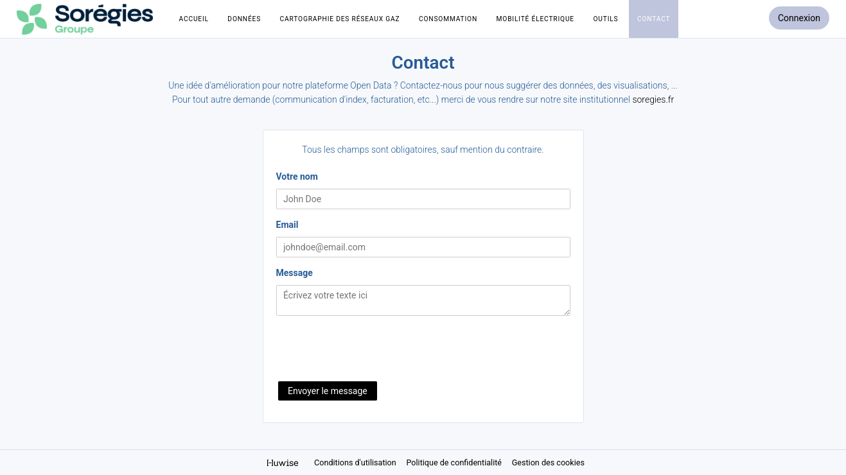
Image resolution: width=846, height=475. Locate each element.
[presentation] (373, 350)
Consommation (448, 19)
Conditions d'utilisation (356, 462)
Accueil (194, 19)
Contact (653, 19)
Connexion (799, 18)
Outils (605, 19)
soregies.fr (653, 99)
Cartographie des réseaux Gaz (340, 19)
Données (244, 19)
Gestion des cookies (548, 462)
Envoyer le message (327, 391)
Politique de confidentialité (455, 462)
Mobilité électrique (535, 19)
